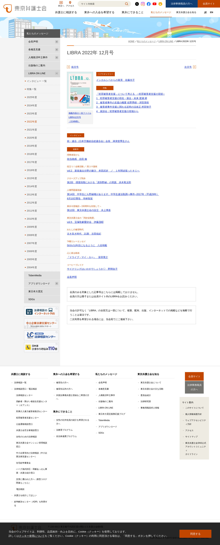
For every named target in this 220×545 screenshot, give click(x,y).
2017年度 (32, 162)
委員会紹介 (146, 395)
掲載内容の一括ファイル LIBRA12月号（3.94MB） (80, 117)
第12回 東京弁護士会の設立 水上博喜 (89, 210)
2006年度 (32, 251)
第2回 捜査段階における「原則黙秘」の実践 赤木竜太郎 (99, 182)
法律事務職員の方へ (181, 3)
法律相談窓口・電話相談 (25, 389)
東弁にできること (133, 13)
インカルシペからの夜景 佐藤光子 (115, 80)
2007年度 (32, 243)
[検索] (100, 4)
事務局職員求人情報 (150, 408)
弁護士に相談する (66, 13)
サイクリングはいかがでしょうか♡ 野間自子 (92, 269)
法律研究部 (146, 401)
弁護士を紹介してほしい (25, 495)
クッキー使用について (32, 536)
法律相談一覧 (20, 382)
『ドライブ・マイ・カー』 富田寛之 (87, 257)
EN (211, 12)
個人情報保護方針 (193, 411)
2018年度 (32, 154)
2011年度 (32, 210)
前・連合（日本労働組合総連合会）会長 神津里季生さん (98, 141)
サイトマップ (191, 434)
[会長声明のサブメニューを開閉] (56, 42)
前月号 (75, 67)
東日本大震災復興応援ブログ (111, 414)
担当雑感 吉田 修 (77, 159)
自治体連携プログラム (66, 436)
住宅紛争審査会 (23, 463)
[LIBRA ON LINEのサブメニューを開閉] (56, 73)
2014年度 (32, 186)
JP (205, 12)
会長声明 (72, 277)
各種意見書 (34, 49)
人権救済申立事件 (38, 57)
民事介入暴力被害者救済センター (31, 411)
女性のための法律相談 (26, 436)
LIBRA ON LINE (37, 73)
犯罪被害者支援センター (27, 418)
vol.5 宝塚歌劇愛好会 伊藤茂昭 (85, 222)
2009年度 (32, 226)
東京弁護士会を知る (186, 13)
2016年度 (32, 170)
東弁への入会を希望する (99, 13)
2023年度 (32, 113)
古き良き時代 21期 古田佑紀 (84, 233)
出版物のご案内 (36, 65)
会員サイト (209, 3)
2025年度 (32, 97)
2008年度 (32, 235)
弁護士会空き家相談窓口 (27, 430)
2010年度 (32, 218)
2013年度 (32, 194)
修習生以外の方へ (64, 389)
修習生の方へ (62, 382)
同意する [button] (195, 533)
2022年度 (32, 121)
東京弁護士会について (151, 382)
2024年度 (32, 105)
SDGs (31, 299)
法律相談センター (24, 395)
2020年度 (32, 137)
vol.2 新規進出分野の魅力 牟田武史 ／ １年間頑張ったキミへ (103, 170)
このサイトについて (194, 405)
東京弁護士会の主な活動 (152, 389)
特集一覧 (31, 89)
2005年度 (32, 259)
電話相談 (20, 489)
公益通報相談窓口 (24, 424)
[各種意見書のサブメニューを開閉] (56, 49)
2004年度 (32, 267)
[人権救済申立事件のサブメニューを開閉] (56, 57)
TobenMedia (34, 275)
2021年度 (32, 129)
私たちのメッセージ (161, 13)
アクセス (189, 427)
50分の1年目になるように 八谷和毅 (87, 245)
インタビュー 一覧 (37, 81)
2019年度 (32, 145)
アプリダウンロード (39, 283)
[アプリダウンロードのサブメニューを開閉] (56, 283)
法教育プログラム (64, 430)
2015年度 (32, 178)
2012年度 (32, 202)
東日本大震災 (35, 291)
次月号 (188, 67)
